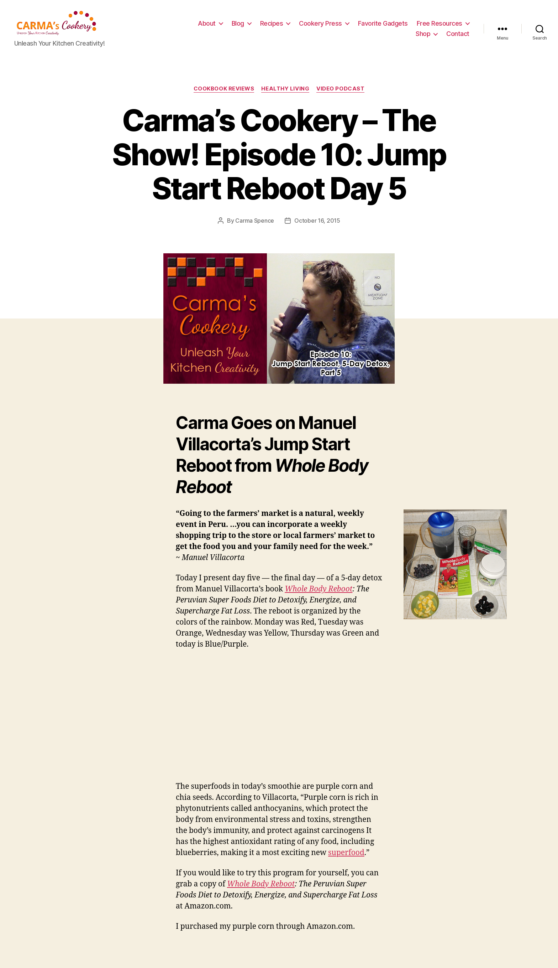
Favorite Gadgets (444, 26)
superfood (346, 858)
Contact (457, 36)
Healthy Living (285, 95)
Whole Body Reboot (318, 595)
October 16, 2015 (317, 226)
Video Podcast (340, 95)
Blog (299, 26)
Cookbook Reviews (224, 95)
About (268, 26)
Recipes (333, 26)
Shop (423, 36)
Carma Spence (254, 226)
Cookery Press (382, 26)
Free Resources (377, 36)
